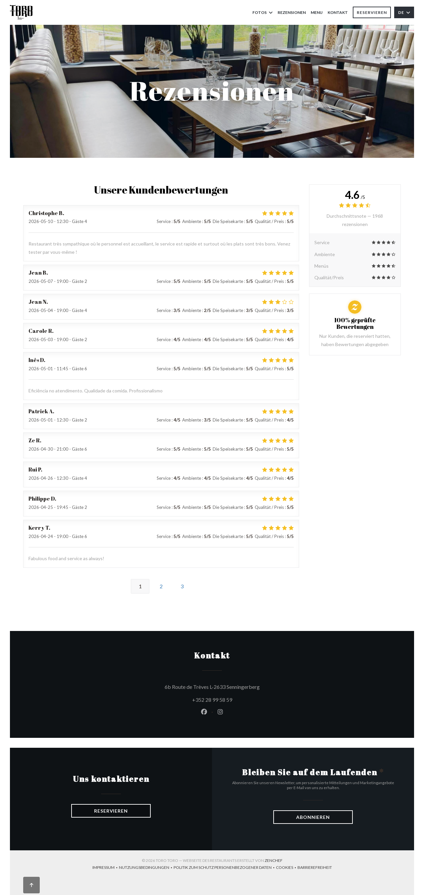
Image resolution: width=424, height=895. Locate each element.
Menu (317, 12)
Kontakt (338, 12)
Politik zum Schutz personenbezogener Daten (225, 868)
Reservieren (372, 12)
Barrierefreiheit (314, 868)
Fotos (262, 12)
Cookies (286, 868)
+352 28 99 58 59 (212, 699)
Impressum (105, 868)
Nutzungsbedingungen (146, 868)
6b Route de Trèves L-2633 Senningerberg (242, 686)
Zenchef (274, 860)
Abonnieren (313, 817)
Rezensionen (292, 12)
